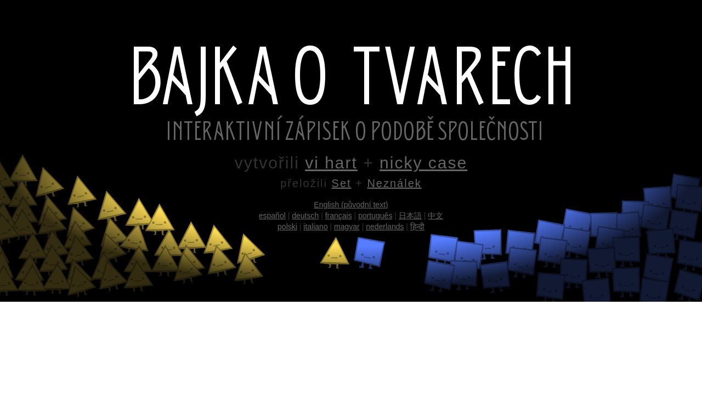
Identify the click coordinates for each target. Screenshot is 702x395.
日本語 (410, 215)
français (338, 215)
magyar (347, 226)
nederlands (385, 226)
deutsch (305, 215)
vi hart (331, 163)
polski (287, 226)
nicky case (423, 163)
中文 (435, 215)
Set (342, 183)
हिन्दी (417, 226)
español (272, 215)
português (375, 215)
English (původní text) (351, 204)
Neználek (394, 183)
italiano (315, 226)
